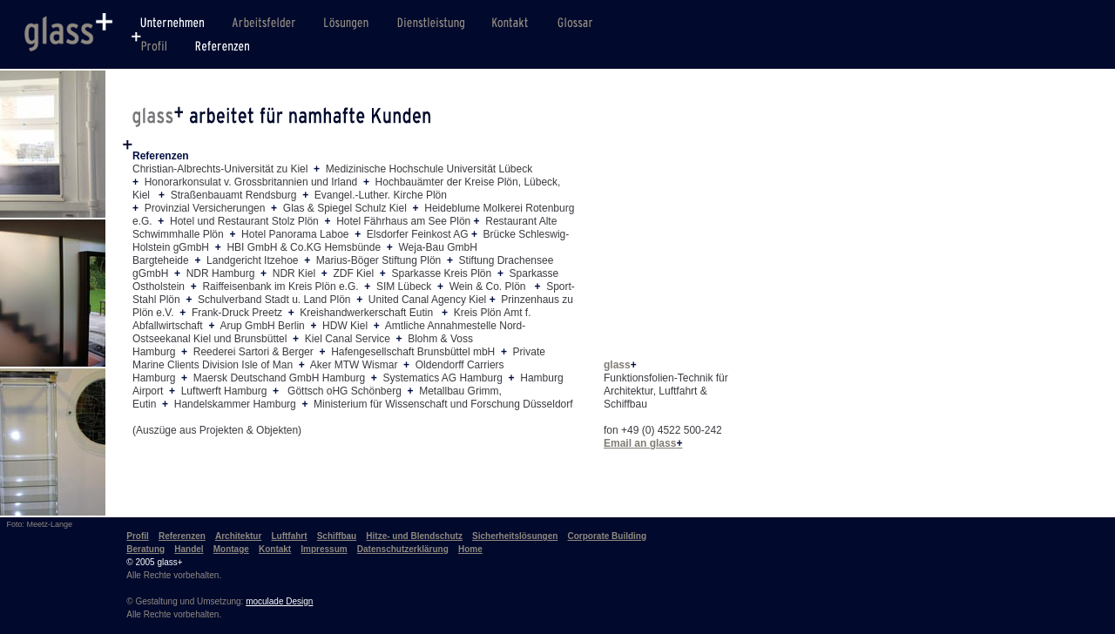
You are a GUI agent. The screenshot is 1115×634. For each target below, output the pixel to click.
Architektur (238, 536)
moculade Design (279, 601)
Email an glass (643, 443)
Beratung (145, 549)
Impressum (324, 549)
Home (470, 549)
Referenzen (182, 536)
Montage (231, 549)
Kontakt (275, 549)
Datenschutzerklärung (403, 549)
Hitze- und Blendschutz (414, 536)
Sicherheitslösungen (515, 536)
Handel (188, 549)
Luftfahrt (289, 536)
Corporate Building (607, 536)
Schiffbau (337, 536)
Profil (137, 536)
